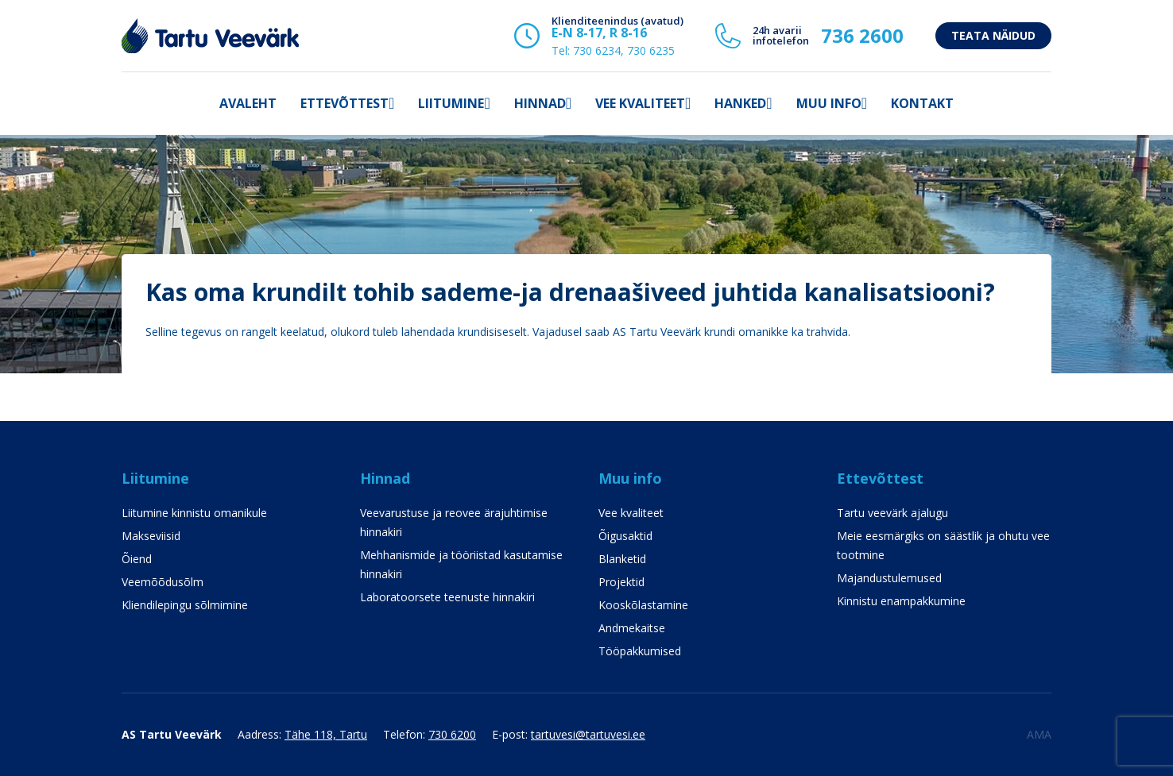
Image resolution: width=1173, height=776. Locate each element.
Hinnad (540, 103)
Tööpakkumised (639, 650)
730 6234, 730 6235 (624, 50)
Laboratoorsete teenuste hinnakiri (447, 596)
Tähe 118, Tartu (326, 734)
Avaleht (248, 103)
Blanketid (622, 558)
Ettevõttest (344, 103)
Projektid (621, 581)
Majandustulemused (889, 577)
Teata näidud (993, 35)
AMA (1039, 734)
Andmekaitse (631, 627)
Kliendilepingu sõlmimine (185, 604)
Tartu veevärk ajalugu (892, 512)
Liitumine (451, 103)
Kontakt (922, 103)
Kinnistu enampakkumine (901, 600)
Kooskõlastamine (643, 604)
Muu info (828, 103)
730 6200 (452, 734)
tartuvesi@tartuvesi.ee (588, 734)
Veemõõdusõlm (162, 581)
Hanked (740, 103)
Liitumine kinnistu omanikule (194, 512)
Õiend (137, 558)
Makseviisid (151, 535)
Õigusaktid (625, 535)
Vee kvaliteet (640, 103)
